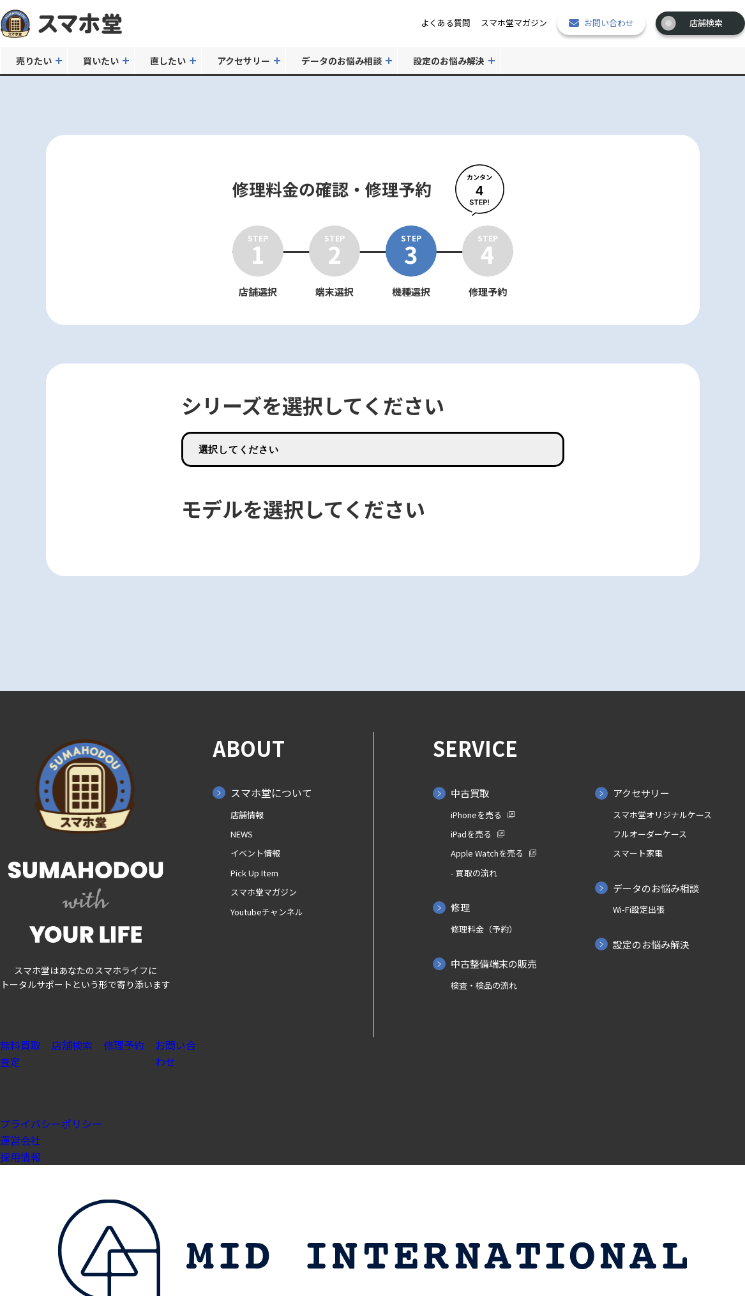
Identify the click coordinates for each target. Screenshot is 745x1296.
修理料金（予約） (484, 929)
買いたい (101, 60)
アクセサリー (243, 60)
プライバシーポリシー (51, 1123)
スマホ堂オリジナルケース (662, 815)
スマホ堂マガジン (514, 23)
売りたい (34, 60)
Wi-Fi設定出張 (639, 909)
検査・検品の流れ (484, 985)
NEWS (241, 834)
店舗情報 (247, 815)
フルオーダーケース (650, 834)
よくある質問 (445, 23)
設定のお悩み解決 (449, 60)
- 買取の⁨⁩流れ (474, 873)
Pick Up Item (254, 873)
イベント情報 (255, 853)
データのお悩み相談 (341, 60)
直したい (168, 60)
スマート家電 (638, 853)
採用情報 (20, 1156)
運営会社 (20, 1140)
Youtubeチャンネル (266, 912)
